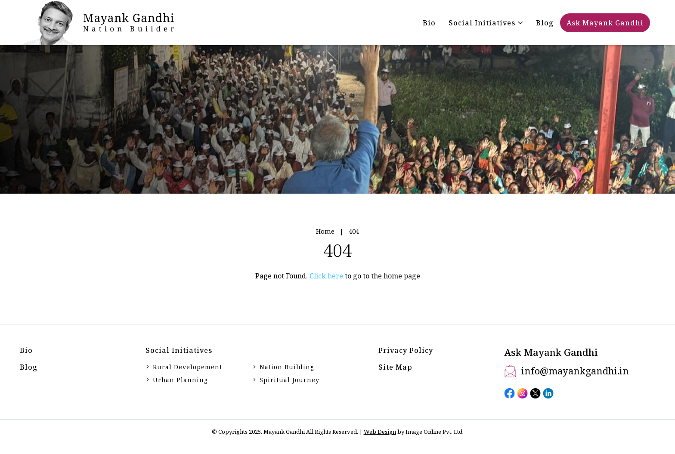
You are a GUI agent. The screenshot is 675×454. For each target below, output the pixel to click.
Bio (26, 350)
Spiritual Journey (289, 380)
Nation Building (287, 367)
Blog (28, 367)
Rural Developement (187, 367)
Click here (326, 276)
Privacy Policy (405, 350)
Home (325, 231)
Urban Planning (180, 380)
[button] (485, 23)
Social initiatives (179, 350)
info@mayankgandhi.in (575, 370)
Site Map (395, 367)
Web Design (380, 431)
